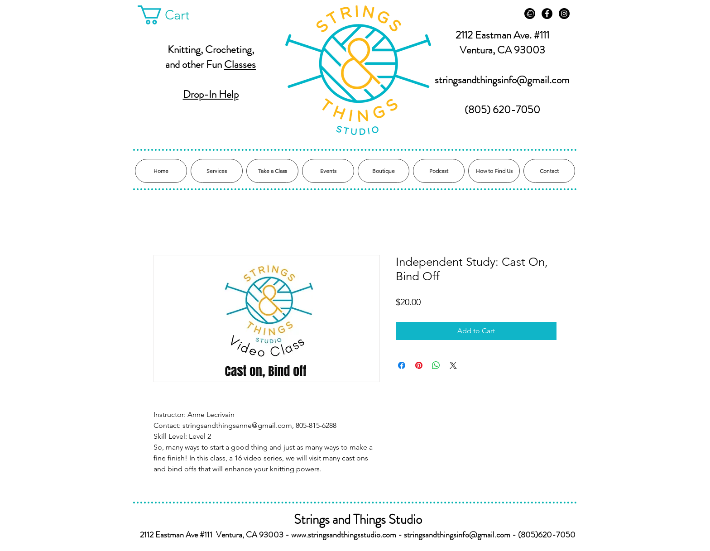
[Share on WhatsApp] (436, 365)
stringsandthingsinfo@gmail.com (502, 79)
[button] (173, 14)
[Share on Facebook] (401, 365)
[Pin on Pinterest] (418, 365)
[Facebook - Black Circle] (547, 13)
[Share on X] (453, 365)
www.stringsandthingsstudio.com (343, 535)
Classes (240, 64)
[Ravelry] (529, 13)
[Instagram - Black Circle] (564, 13)
